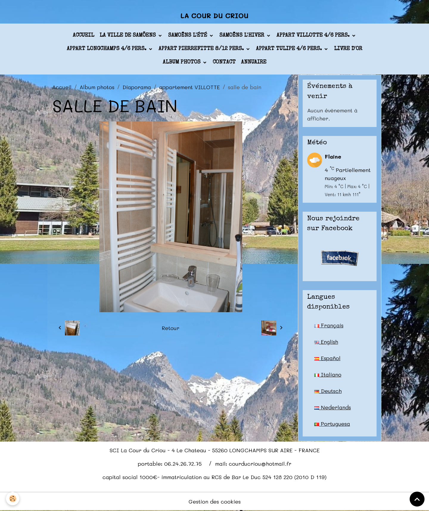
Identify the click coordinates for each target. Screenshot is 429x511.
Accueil (83, 35)
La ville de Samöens (128, 35)
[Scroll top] (417, 499)
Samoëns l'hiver (242, 35)
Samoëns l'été (188, 35)
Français (328, 325)
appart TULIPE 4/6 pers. (289, 49)
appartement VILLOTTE (189, 87)
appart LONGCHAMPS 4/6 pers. (107, 49)
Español (327, 358)
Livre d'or (348, 49)
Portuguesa (332, 423)
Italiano (327, 374)
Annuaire (253, 62)
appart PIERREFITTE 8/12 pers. (201, 49)
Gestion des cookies (215, 501)
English (326, 341)
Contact (224, 62)
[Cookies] (12, 498)
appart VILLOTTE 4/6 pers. (313, 35)
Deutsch (328, 390)
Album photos (182, 62)
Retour (170, 328)
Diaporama (136, 87)
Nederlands (332, 407)
